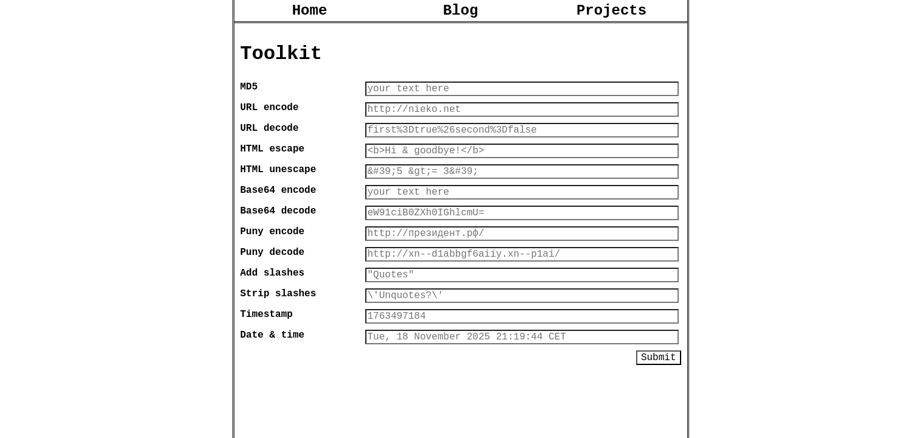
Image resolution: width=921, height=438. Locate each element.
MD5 (249, 95)
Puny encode (272, 257)
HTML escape (272, 165)
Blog (460, 12)
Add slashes (272, 303)
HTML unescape (278, 188)
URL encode (269, 118)
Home (309, 12)
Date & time (272, 373)
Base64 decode (278, 234)
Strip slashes (278, 326)
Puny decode (272, 280)
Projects (611, 12)
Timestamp (266, 349)
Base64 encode (278, 211)
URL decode (269, 141)
